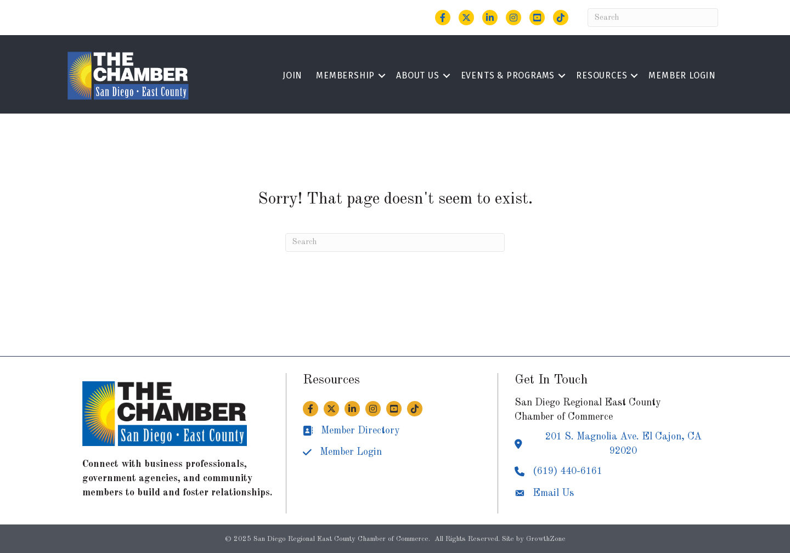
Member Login (682, 75)
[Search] (653, 17)
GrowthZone (546, 539)
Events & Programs (508, 75)
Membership (345, 75)
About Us (417, 75)
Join (292, 75)
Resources (601, 75)
